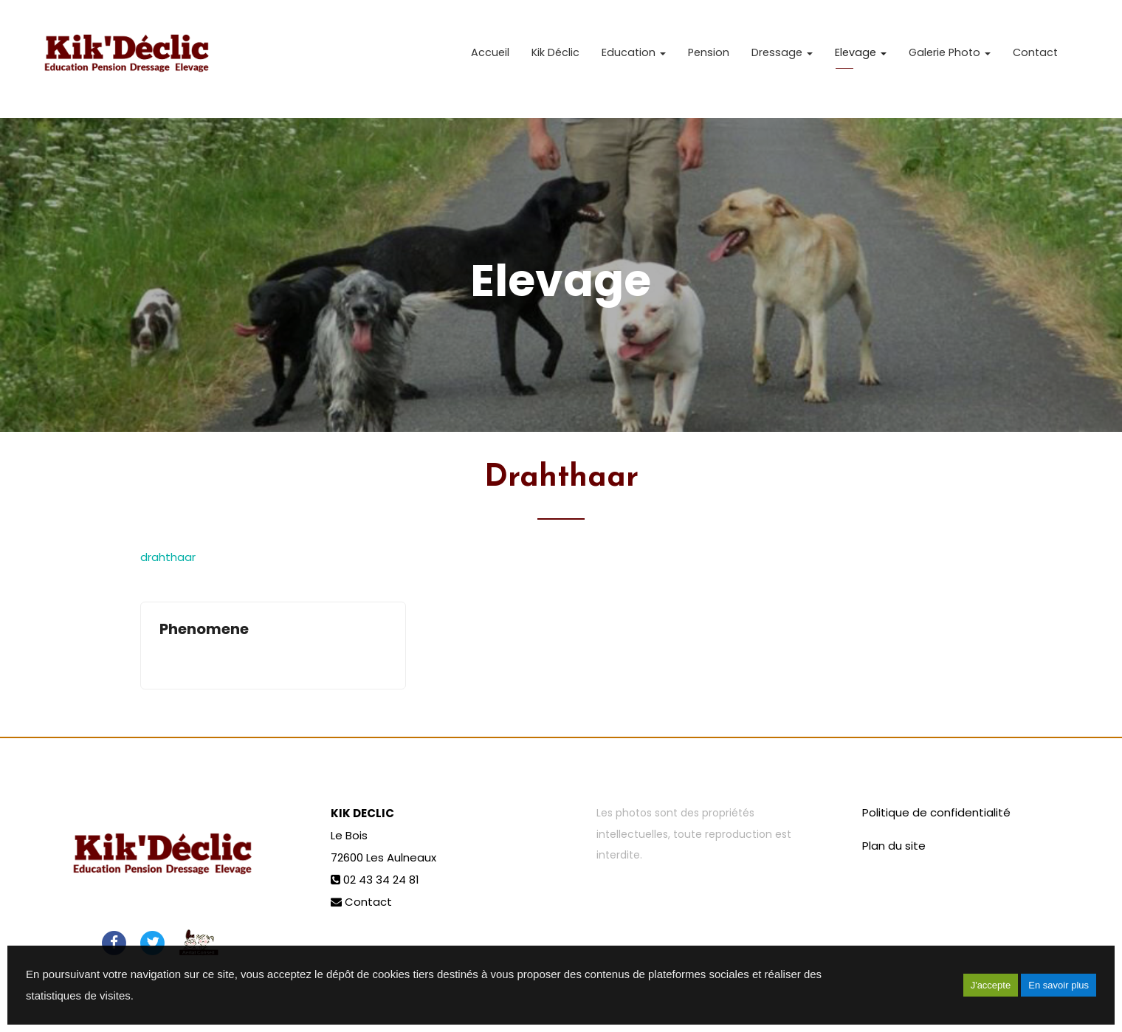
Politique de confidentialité (936, 812)
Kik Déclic (555, 59)
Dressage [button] (782, 59)
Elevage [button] (861, 59)
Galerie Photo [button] (950, 59)
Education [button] (634, 59)
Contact (1035, 59)
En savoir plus (1058, 985)
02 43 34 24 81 (381, 879)
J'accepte (991, 985)
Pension (708, 59)
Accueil (490, 59)
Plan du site (894, 845)
